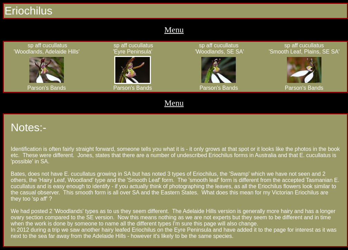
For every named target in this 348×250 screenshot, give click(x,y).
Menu (174, 29)
